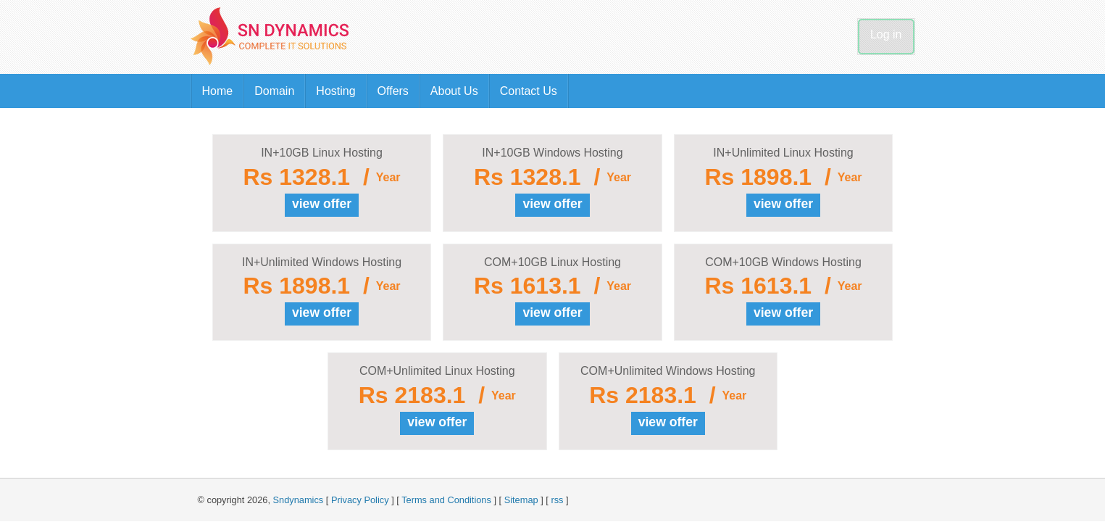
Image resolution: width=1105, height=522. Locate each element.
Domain (274, 91)
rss (557, 499)
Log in (886, 34)
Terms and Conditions (446, 499)
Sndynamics (298, 499)
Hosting (335, 91)
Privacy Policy (360, 499)
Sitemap (521, 499)
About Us (454, 91)
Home (217, 91)
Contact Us (528, 91)
